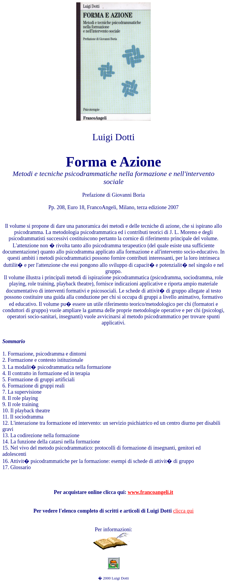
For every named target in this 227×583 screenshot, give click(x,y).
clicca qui (183, 511)
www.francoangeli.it (150, 492)
